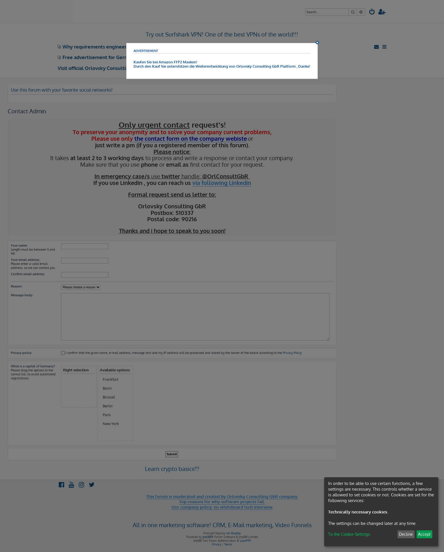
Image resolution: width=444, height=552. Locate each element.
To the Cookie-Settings (349, 534)
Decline (406, 534)
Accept (424, 534)
